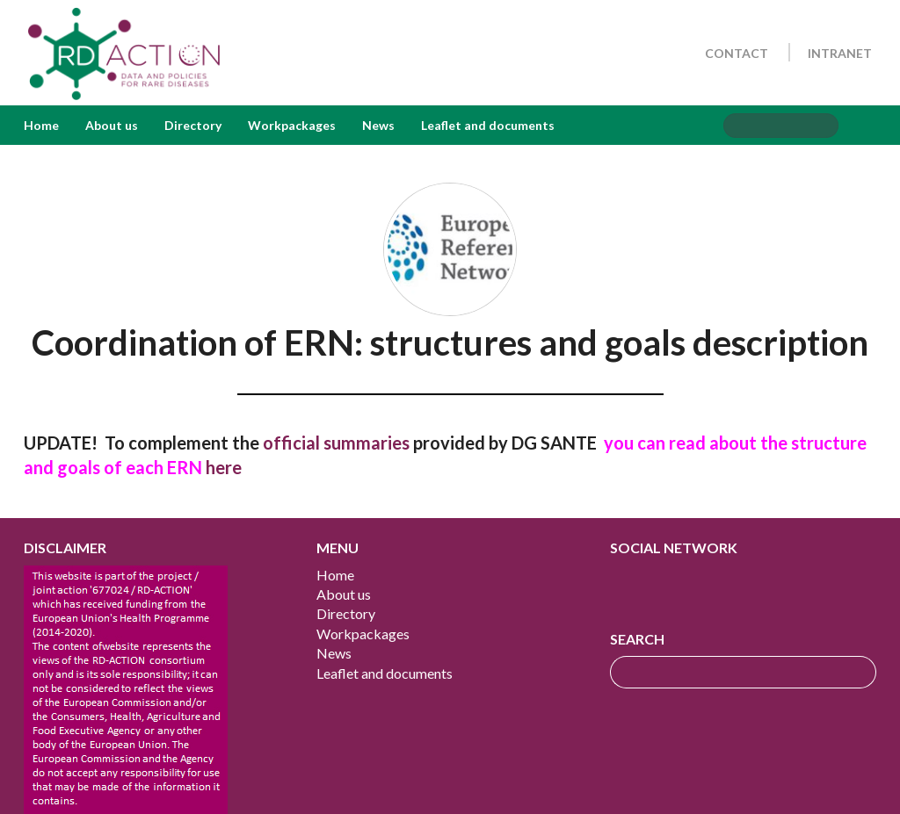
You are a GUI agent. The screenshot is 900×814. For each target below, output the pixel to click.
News (378, 125)
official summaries (336, 442)
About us (111, 125)
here (224, 467)
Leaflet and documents (488, 125)
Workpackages (292, 125)
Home (41, 125)
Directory (192, 125)
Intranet (840, 53)
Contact (736, 53)
